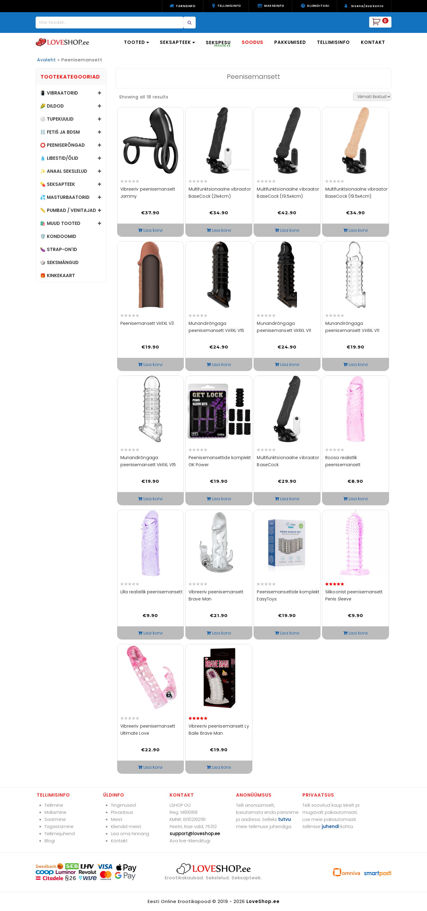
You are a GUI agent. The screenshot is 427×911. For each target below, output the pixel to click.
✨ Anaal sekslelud (63, 171)
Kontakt (119, 841)
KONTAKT (373, 42)
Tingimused (123, 805)
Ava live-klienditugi (190, 841)
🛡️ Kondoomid (58, 236)
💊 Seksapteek (57, 184)
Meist (116, 819)
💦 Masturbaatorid (65, 197)
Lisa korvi (153, 230)
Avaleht (46, 60)
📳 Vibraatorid (59, 93)
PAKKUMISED (290, 42)
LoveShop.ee (263, 901)
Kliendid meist (126, 826)
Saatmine (55, 819)
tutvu (284, 819)
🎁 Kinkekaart (57, 275)
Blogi (49, 841)
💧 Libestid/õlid (59, 158)
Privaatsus (122, 812)
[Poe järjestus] (372, 96)
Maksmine (55, 812)
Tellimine (53, 805)
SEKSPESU (218, 43)
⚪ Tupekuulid (57, 119)
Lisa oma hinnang (130, 833)
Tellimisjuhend (59, 833)
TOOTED (136, 42)
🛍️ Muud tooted (60, 223)
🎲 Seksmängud (59, 262)
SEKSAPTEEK (177, 42)
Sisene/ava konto (367, 6)
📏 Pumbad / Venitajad (68, 210)
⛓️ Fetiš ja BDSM (60, 132)
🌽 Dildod (52, 106)
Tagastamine (59, 826)
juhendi (330, 826)
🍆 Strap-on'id (58, 249)
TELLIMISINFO (333, 42)
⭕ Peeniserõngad (62, 145)
